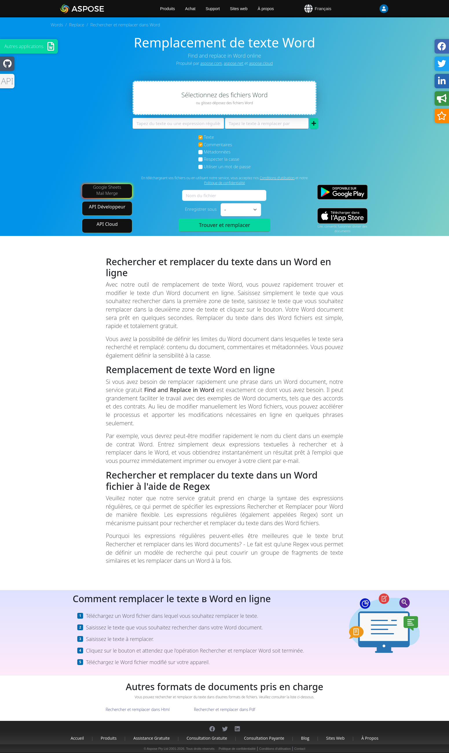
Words (57, 25)
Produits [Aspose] (167, 8)
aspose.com (211, 63)
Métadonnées (217, 152)
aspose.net (233, 63)
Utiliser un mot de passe (227, 166)
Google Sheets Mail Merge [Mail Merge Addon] (107, 190)
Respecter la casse (221, 159)
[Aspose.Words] (99, 8)
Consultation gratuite (206, 738)
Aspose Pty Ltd (157, 748)
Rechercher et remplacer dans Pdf (224, 709)
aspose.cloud (261, 63)
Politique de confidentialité (224, 182)
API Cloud (107, 224)
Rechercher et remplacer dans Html (138, 709)
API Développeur (107, 207)
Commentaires (218, 144)
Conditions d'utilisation (277, 177)
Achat (190, 8)
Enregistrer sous (201, 209)
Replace (76, 25)
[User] (372, 8)
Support (213, 8)
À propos (266, 8)
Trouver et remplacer (224, 224)
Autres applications (23, 46)
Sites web (239, 8)
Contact (299, 748)
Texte (209, 137)
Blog (305, 738)
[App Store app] (342, 216)
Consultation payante (264, 738)
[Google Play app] (342, 192)
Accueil (77, 738)
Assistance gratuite (151, 738)
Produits (109, 738)
